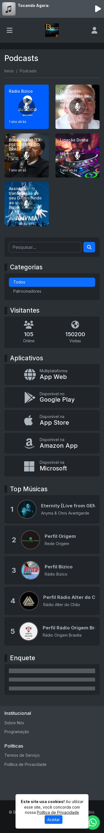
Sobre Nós (14, 722)
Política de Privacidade (25, 764)
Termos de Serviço (22, 755)
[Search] (89, 247)
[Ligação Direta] (77, 155)
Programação (16, 731)
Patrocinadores (27, 291)
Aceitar (53, 819)
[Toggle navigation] (9, 30)
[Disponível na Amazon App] (52, 443)
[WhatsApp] (92, 822)
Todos (19, 282)
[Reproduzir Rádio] (98, 9)
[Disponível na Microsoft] (52, 466)
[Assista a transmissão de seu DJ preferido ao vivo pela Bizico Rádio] (26, 204)
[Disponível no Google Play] (52, 397)
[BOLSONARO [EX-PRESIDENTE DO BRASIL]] (26, 155)
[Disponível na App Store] (52, 420)
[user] (94, 30)
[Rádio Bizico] (26, 107)
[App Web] (52, 374)
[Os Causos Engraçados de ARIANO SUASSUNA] (77, 107)
